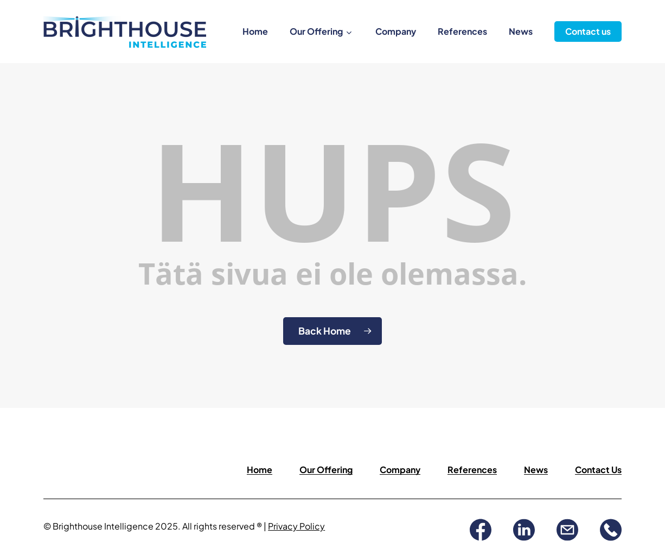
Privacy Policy (296, 526)
